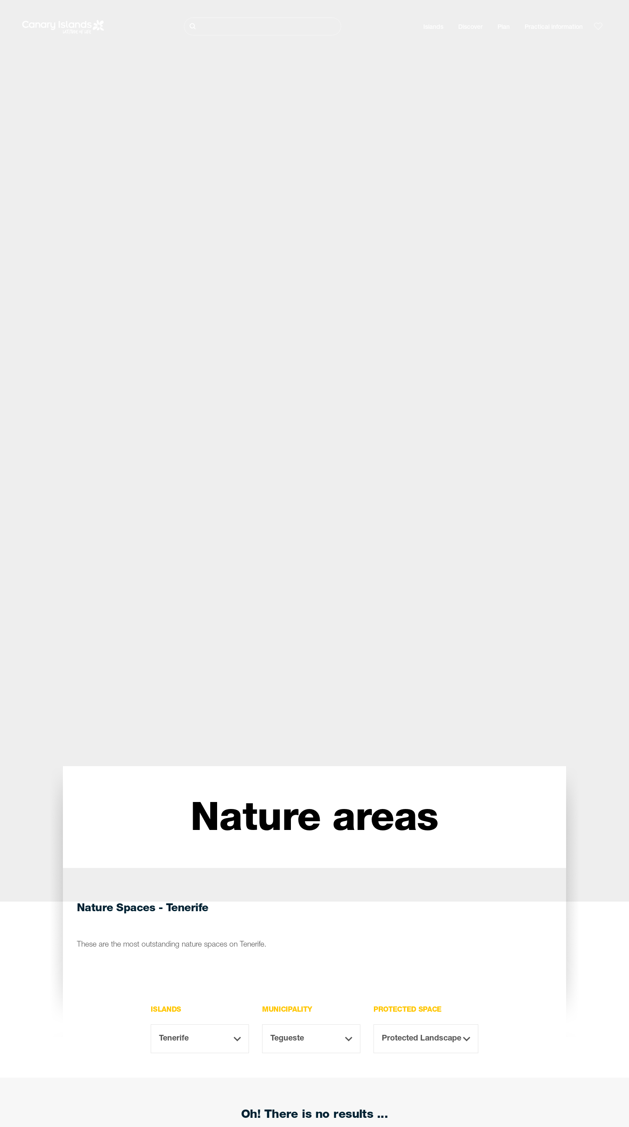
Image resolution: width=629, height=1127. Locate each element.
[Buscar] (262, 26)
